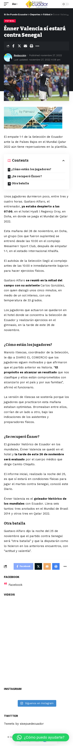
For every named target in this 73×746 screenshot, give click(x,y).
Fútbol (9, 21)
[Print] (31, 46)
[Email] (25, 46)
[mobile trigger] (7, 4)
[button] (40, 737)
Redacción (20, 55)
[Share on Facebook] (13, 46)
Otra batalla (20, 183)
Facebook (15, 585)
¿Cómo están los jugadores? (31, 169)
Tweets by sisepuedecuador (24, 723)
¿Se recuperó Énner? (26, 176)
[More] (37, 46)
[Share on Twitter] (19, 46)
